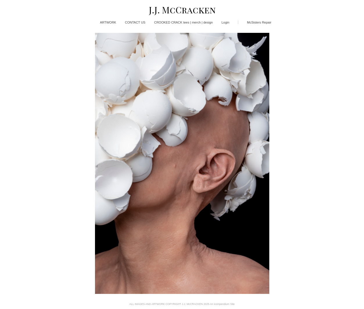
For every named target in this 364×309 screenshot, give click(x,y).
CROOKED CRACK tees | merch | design (183, 22)
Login (225, 22)
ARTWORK (108, 22)
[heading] (182, 9)
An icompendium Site (222, 304)
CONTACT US (135, 22)
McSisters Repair (259, 22)
